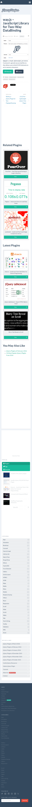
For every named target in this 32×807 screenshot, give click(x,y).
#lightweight (12, 77)
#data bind (12, 79)
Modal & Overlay (16, 595)
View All (21, 507)
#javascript (20, 77)
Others (22, 36)
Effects (16, 563)
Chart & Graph (16, 551)
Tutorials (6, 469)
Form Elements (16, 569)
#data (6, 77)
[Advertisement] (16, 123)
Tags (5, 466)
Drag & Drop (16, 560)
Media (16, 586)
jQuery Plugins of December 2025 (16, 653)
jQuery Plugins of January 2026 (16, 650)
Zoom (16, 633)
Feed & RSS (16, 566)
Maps (16, 583)
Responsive (16, 603)
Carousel (16, 548)
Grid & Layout (16, 574)
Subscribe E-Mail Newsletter (8, 708)
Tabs (16, 618)
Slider (16, 609)
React (16, 601)
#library (5, 79)
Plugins (6, 463)
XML (16, 630)
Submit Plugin (5, 691)
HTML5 (16, 577)
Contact (16, 676)
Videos (3, 696)
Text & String (16, 621)
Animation (16, 542)
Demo (19, 71)
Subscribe (24, 800)
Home (2, 689)
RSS (2, 704)
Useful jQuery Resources (16, 663)
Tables (16, 615)
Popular (3, 698)
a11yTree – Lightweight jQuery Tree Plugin (22, 100)
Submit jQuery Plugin (16, 666)
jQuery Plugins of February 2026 (16, 351)
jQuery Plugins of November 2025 (16, 656)
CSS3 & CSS (16, 554)
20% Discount (12, 672)
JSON (16, 580)
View (20, 176)
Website (8, 71)
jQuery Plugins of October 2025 (16, 660)
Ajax (16, 540)
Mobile (16, 592)
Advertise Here (16, 456)
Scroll (16, 606)
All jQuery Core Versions (8, 710)
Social (16, 612)
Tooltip (16, 624)
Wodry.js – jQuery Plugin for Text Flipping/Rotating (10, 100)
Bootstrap (16, 545)
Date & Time (16, 557)
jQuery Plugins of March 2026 (16, 644)
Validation (16, 627)
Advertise (16, 672)
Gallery (16, 572)
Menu (16, 589)
